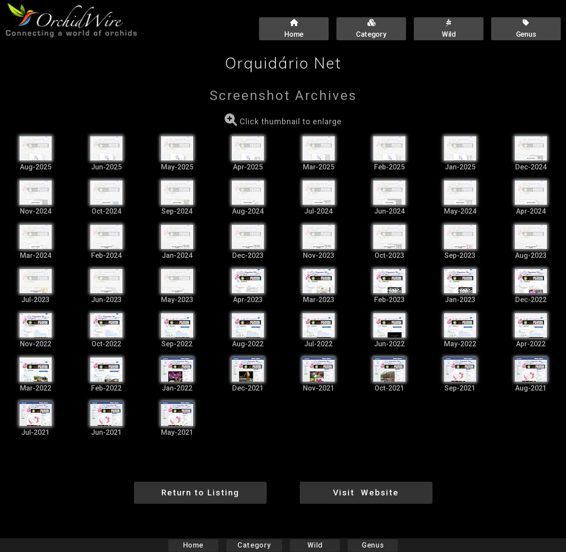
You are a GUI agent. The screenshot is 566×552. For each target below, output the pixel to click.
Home (193, 545)
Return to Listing (200, 492)
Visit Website (366, 492)
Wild (314, 545)
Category (254, 545)
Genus (372, 545)
